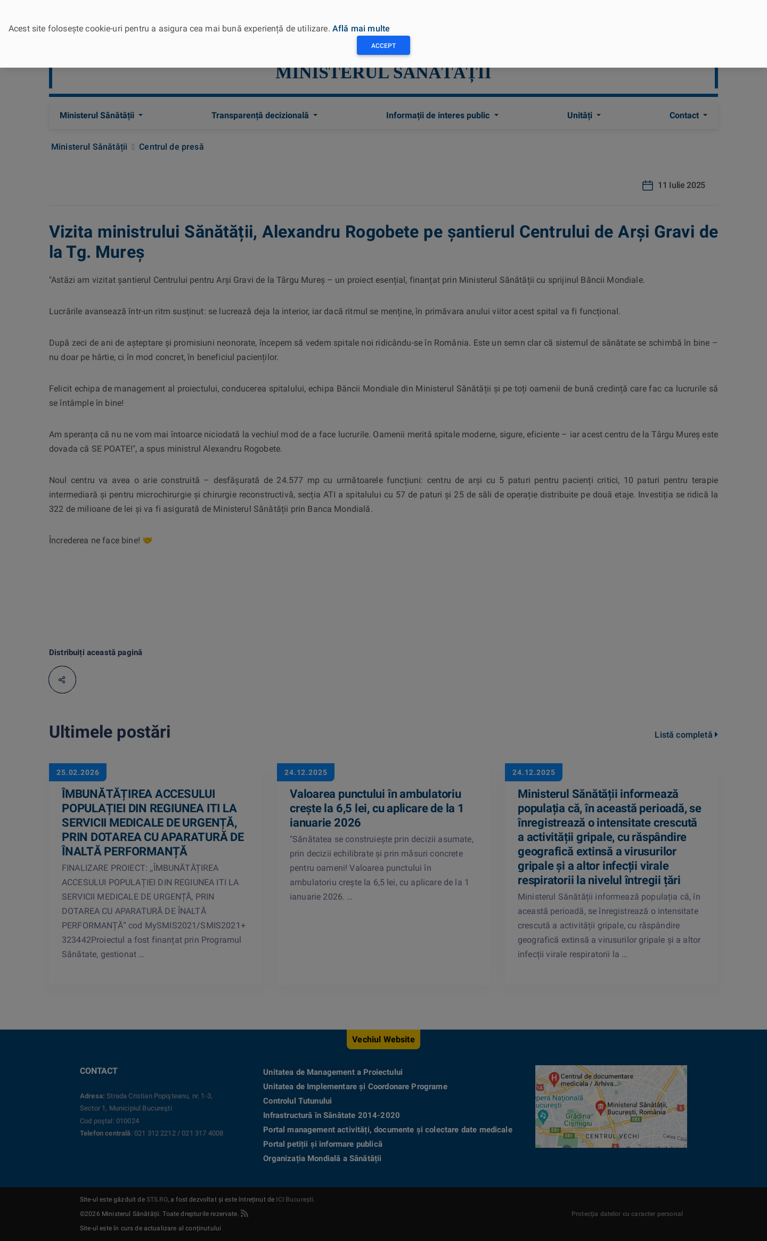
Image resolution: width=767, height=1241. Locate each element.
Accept (383, 46)
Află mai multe (361, 28)
